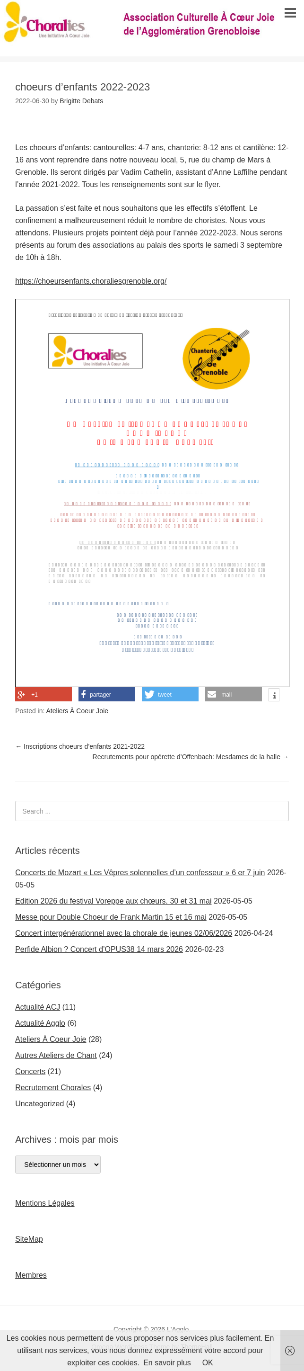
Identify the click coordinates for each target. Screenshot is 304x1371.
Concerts (30, 1071)
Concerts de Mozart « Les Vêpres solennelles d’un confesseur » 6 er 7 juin (140, 873)
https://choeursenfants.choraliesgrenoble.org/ (90, 281)
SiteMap (29, 1239)
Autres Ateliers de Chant (56, 1055)
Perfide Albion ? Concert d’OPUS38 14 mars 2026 (99, 949)
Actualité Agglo (40, 1023)
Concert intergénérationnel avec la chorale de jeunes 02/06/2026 (123, 933)
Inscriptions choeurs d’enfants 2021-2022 (80, 746)
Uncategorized (39, 1104)
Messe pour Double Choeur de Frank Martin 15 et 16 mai (111, 917)
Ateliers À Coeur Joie (77, 711)
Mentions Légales (44, 1203)
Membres (31, 1275)
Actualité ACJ (37, 1007)
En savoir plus (167, 1363)
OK (207, 1363)
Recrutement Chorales (53, 1088)
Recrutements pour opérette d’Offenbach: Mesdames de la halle (191, 757)
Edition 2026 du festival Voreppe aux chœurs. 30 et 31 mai (113, 901)
